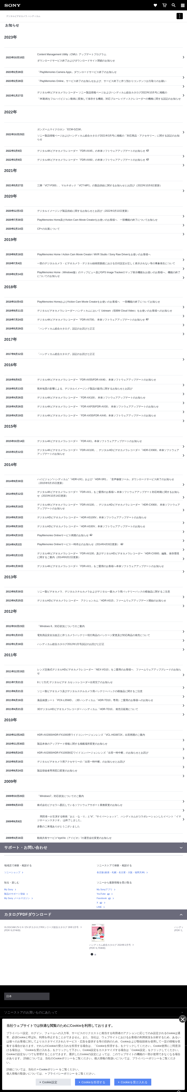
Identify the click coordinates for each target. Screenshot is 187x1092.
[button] (93, 1012)
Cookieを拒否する (93, 1082)
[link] (12, 5)
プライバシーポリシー (61, 1073)
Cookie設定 (49, 1082)
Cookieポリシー (48, 1069)
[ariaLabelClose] (182, 5)
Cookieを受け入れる (134, 1082)
